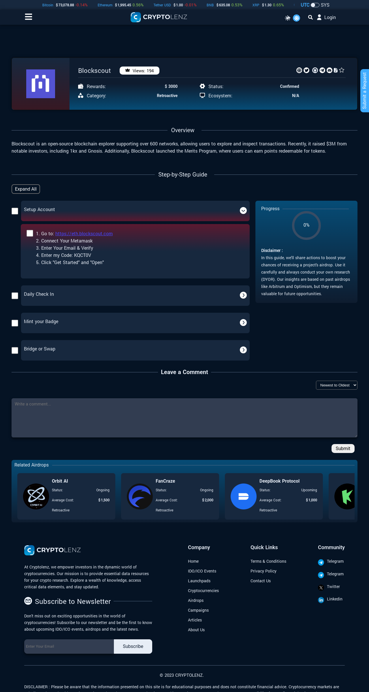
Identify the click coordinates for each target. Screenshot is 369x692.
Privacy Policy (263, 571)
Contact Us (261, 580)
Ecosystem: (220, 95)
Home (193, 561)
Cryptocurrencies (203, 590)
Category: (96, 95)
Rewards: (96, 86)
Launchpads (199, 580)
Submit (343, 448)
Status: (215, 86)
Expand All (26, 189)
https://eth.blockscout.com (84, 233)
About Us (196, 629)
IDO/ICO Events (202, 571)
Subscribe (133, 646)
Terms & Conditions (268, 561)
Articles (195, 620)
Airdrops (196, 600)
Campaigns (198, 610)
